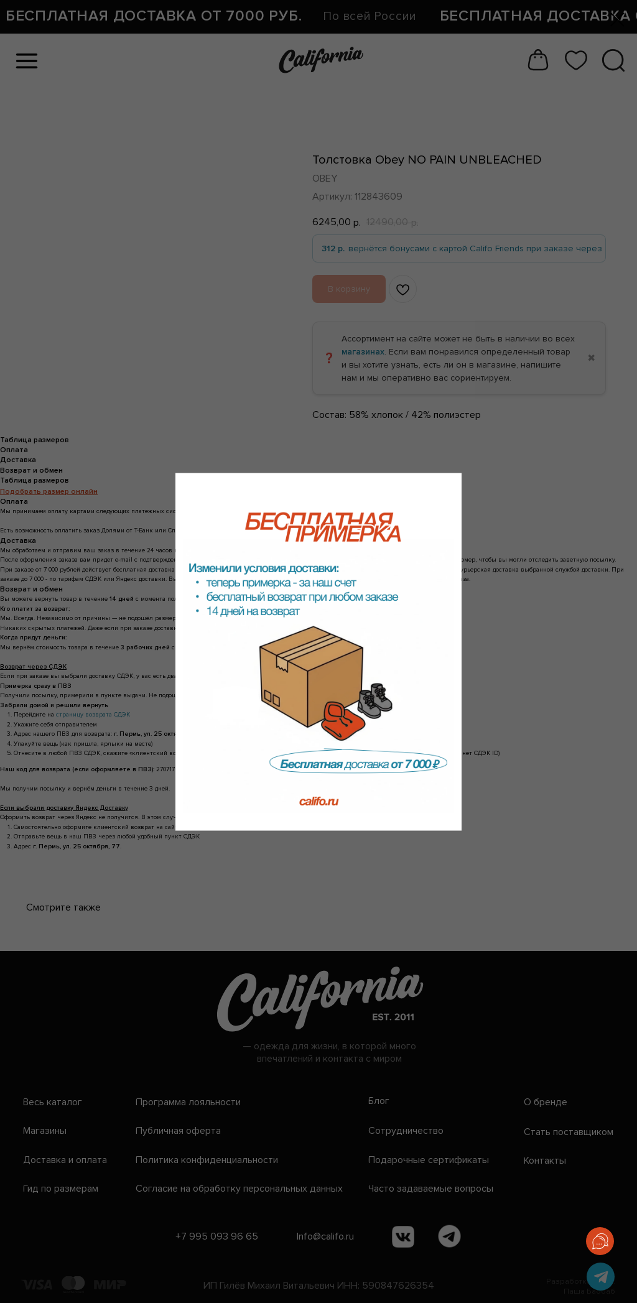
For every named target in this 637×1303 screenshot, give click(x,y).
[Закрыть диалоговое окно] (617, 19)
